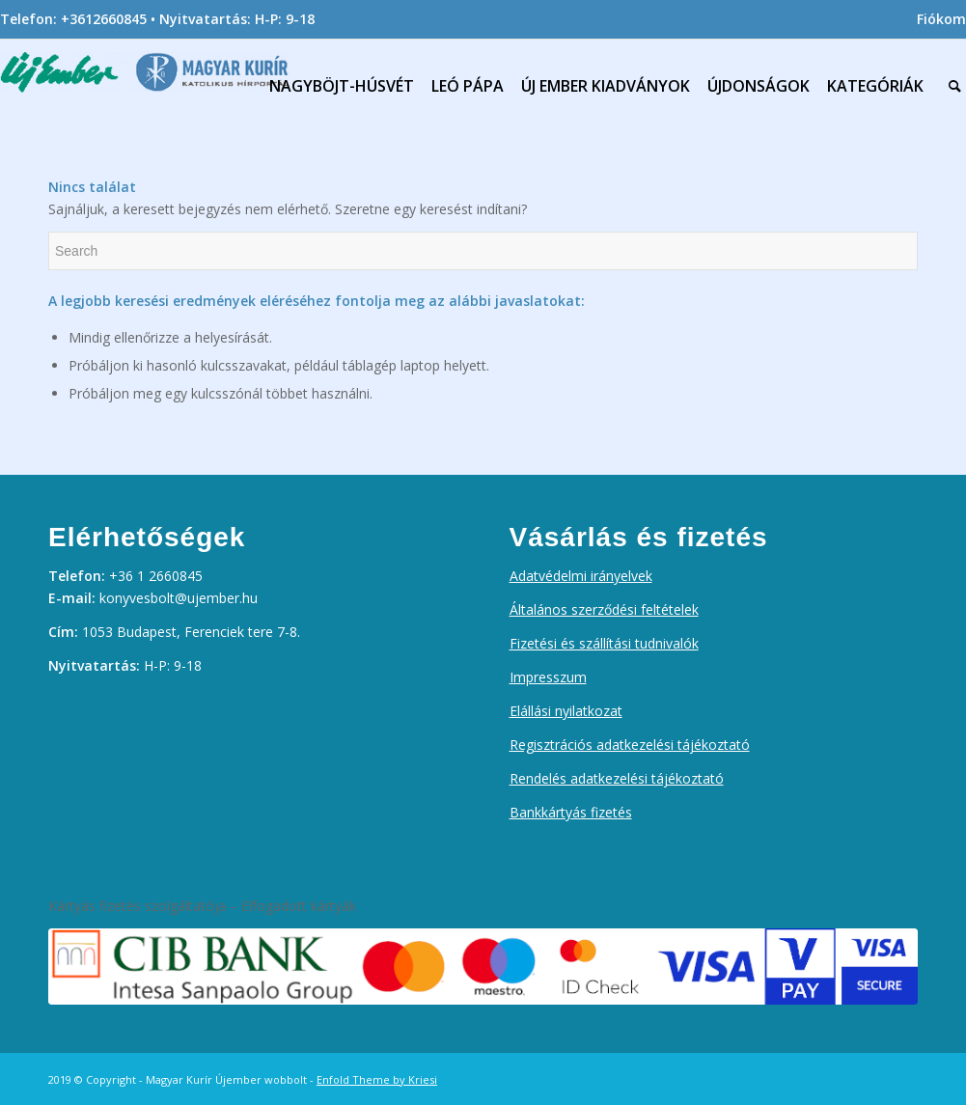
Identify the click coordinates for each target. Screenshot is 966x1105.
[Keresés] (955, 81)
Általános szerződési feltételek (604, 609)
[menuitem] (936, 19)
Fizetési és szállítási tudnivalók (604, 643)
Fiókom (941, 19)
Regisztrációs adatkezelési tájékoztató (630, 744)
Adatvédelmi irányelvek (581, 575)
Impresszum (548, 677)
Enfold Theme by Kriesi (377, 1079)
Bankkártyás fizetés (571, 812)
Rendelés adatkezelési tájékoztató (617, 778)
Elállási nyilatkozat (566, 711)
